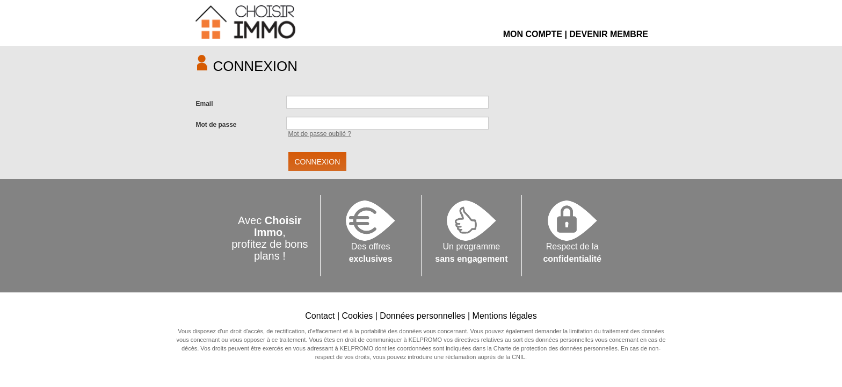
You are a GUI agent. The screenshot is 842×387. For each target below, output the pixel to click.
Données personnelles (422, 315)
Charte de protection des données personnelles (555, 348)
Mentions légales (505, 315)
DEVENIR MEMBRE (608, 34)
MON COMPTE (532, 34)
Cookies (357, 315)
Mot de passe (216, 124)
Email (204, 104)
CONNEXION (317, 161)
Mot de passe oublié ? (319, 134)
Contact (320, 315)
